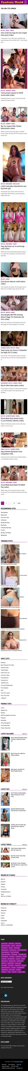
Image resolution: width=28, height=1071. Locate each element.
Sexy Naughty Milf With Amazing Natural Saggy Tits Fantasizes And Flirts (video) (12, 317)
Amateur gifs (4, 943)
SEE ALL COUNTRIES (7, 925)
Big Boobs (4, 525)
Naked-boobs (4, 961)
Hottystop (3, 520)
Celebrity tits (14, 954)
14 (14, 503)
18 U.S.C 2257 (15, 1066)
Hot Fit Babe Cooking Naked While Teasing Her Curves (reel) (18, 794)
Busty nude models (6, 954)
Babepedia (4, 535)
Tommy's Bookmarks (7, 685)
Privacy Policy (5, 1066)
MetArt (23, 958)
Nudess (3, 713)
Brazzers (3, 662)
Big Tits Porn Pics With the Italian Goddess (18, 754)
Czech (2, 923)
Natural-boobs (20, 961)
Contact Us (20, 1068)
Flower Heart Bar (5, 728)
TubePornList (4, 683)
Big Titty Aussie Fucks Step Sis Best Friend (18, 856)
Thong (9, 971)
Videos (12, 30)
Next (19, 503)
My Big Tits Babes (6, 532)
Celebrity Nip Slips (6, 527)
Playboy (3, 884)
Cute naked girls (22, 954)
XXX (2, 690)
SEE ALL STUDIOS (6, 896)
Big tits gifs (11, 943)
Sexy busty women (6, 967)
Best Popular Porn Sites (7, 665)
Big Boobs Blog (5, 522)
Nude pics (4, 963)
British (2, 918)
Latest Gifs (5, 789)
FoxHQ (3, 530)
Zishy (2, 894)
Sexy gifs (13, 967)
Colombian (4, 920)
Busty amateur (13, 950)
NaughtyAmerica (5, 892)
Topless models (21, 971)
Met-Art (3, 879)
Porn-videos (4, 965)
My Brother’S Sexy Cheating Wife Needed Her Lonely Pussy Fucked (19, 864)
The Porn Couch (5, 693)
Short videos (12, 969)
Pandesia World (18, 1061)
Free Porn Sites (5, 675)
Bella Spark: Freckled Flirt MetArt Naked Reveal (17, 770)
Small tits (18, 969)
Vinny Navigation (5, 723)
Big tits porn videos (6, 945)
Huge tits (18, 958)
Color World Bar (5, 725)
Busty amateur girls (22, 950)
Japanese (3, 910)
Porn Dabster (4, 688)
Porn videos (11, 965)
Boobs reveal (4, 947)
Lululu (2, 707)
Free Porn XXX (5, 517)
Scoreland (3, 889)
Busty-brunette (5, 950)
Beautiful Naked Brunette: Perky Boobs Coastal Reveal (18, 809)
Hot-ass (24, 956)
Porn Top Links (5, 695)
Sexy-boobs (17, 965)
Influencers (4, 383)
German (3, 913)
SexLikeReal (4, 512)
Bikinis (15, 383)
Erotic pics (12, 956)
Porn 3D (19, 1064)
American (3, 908)
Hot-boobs (4, 958)
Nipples (8, 312)
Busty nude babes (15, 952)
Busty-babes (17, 947)
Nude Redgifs (11, 963)
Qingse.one (4, 710)
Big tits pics (18, 943)
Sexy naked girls (20, 967)
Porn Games (11, 1064)
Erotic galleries (5, 956)
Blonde (13, 945)
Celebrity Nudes (5, 347)
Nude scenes (18, 963)
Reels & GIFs (16, 183)
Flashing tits (18, 956)
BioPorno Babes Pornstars (8, 715)
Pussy (7, 30)
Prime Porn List (5, 672)
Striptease (4, 971)
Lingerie (8, 123)
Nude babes (9, 183)
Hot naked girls (11, 958)
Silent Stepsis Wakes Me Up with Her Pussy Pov (18, 849)
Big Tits (3, 30)
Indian (2, 915)
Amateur (8, 90)
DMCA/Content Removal (8, 1068)
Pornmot (4, 1064)
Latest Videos (6, 844)
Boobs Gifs (18, 945)
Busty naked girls (5, 952)
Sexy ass (24, 965)
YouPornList (4, 680)
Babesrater (4, 515)
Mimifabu (3, 720)
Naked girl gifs (12, 961)
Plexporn (3, 718)
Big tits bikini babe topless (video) (12, 385)
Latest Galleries (7, 734)
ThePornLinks (5, 667)
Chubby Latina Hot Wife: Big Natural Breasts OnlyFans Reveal (18, 826)
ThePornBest (4, 670)
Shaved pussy (5, 969)
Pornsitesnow (5, 677)
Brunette (11, 947)
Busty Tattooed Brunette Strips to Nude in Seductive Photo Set (19, 739)
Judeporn (3, 698)
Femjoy (3, 887)
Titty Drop (14, 971)
